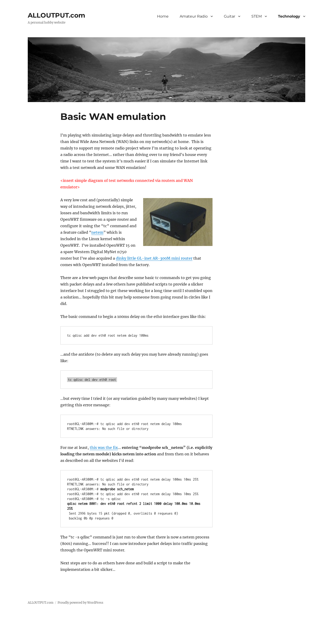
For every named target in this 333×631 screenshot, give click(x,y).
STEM (256, 16)
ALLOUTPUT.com (56, 15)
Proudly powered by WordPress (80, 603)
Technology (289, 16)
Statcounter (11, 627)
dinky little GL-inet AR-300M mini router (154, 258)
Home (163, 16)
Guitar (229, 16)
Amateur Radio (194, 16)
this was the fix (104, 447)
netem (97, 232)
